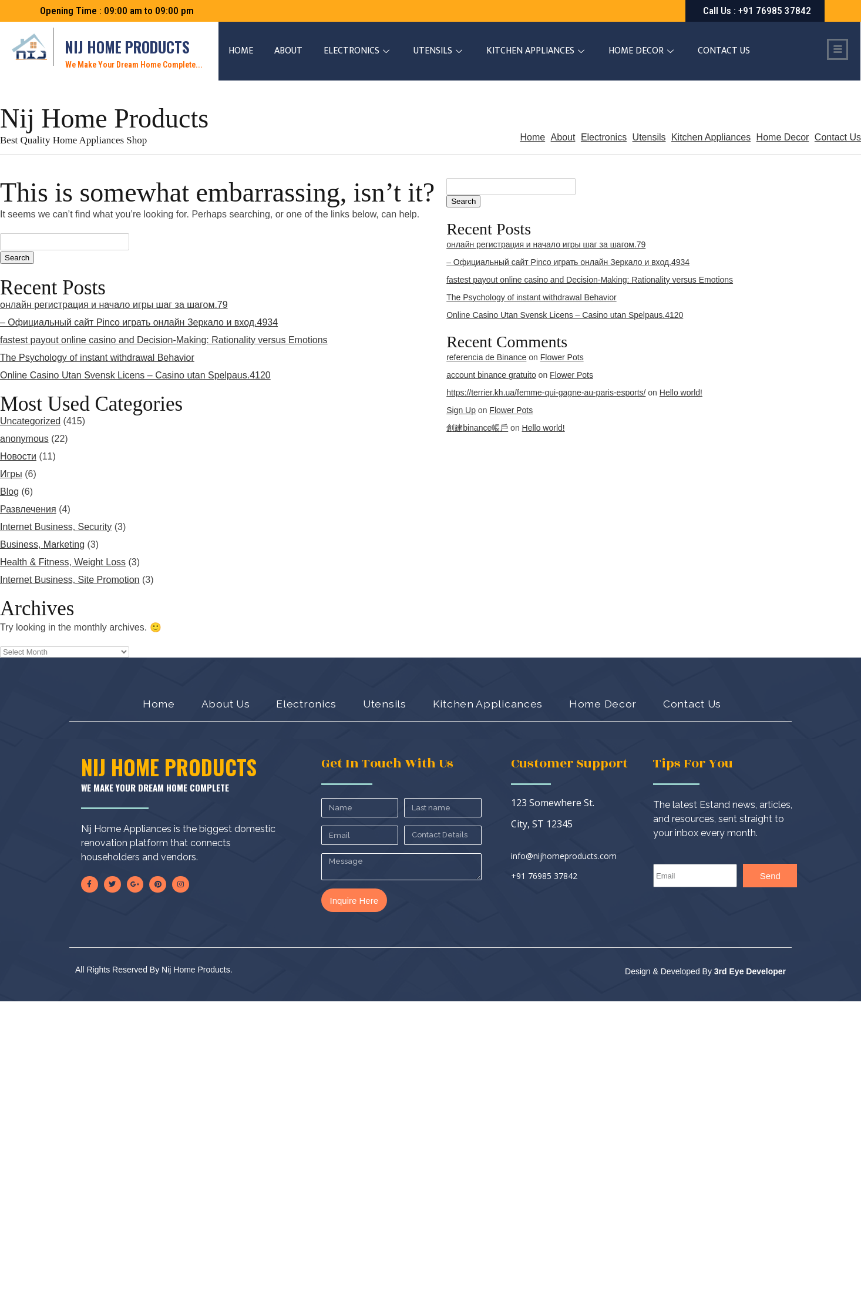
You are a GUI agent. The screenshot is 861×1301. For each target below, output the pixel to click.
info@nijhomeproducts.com (564, 855)
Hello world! (681, 392)
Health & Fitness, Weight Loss (63, 562)
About (289, 51)
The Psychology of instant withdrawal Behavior (97, 358)
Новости (18, 456)
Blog (9, 492)
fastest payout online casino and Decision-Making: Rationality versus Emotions (164, 340)
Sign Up (461, 410)
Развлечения (28, 509)
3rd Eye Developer (749, 971)
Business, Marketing (42, 544)
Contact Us (724, 51)
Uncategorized (30, 421)
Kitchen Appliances (537, 51)
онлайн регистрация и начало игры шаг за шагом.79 (114, 305)
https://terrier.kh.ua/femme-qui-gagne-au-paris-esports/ (545, 392)
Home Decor (643, 51)
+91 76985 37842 (544, 875)
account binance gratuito (491, 375)
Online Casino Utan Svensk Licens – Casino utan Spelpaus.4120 (135, 375)
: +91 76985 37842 (757, 10)
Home (241, 51)
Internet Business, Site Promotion (69, 580)
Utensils (440, 51)
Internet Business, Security (56, 527)
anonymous (24, 439)
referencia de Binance (486, 357)
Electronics (358, 51)
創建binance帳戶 (477, 427)
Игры (11, 474)
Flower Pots (562, 357)
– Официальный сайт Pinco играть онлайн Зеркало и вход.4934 (139, 322)
